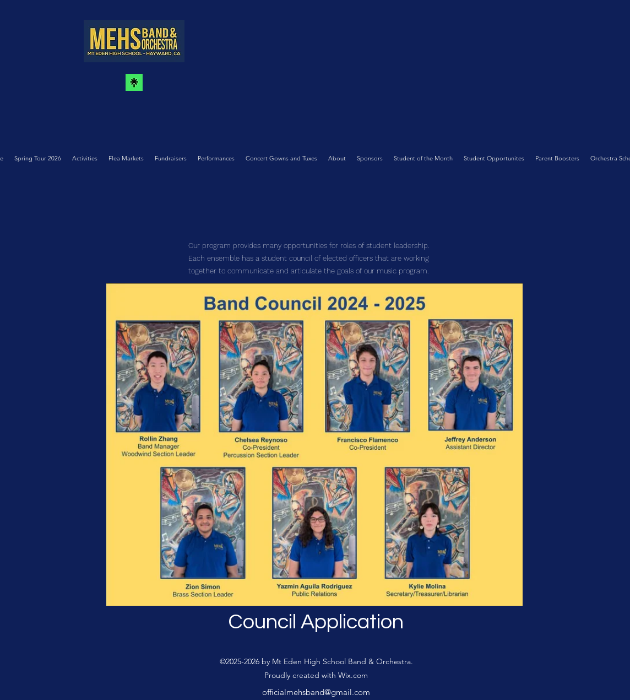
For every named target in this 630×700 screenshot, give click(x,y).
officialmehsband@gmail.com (316, 692)
